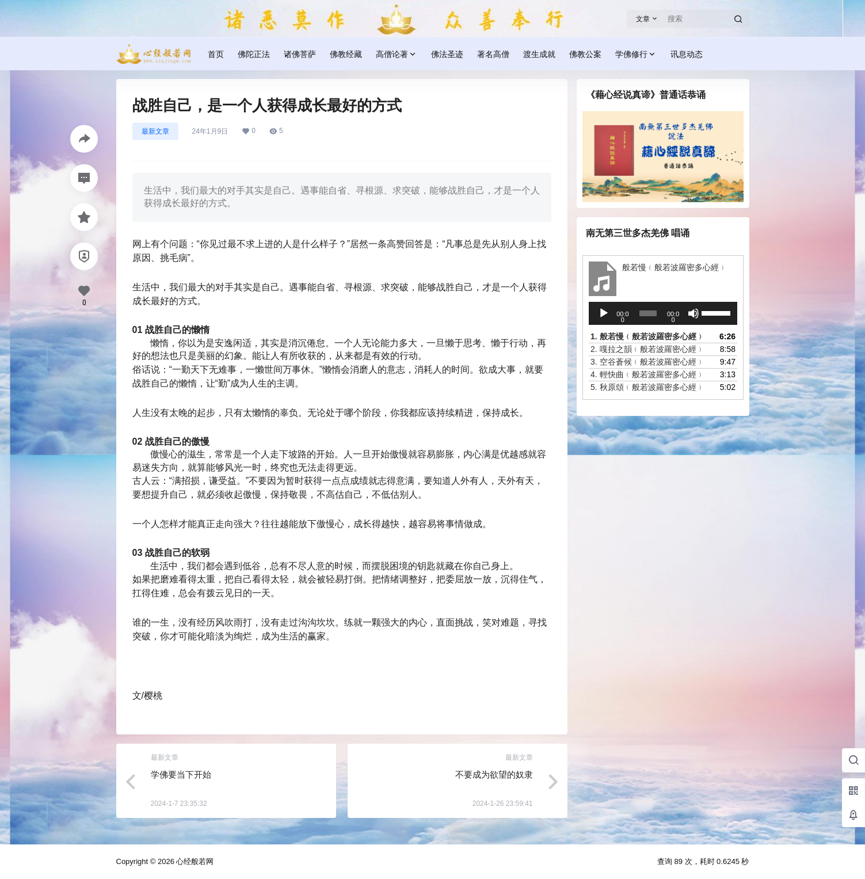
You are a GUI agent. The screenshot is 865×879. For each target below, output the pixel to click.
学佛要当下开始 (181, 774)
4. (647, 374)
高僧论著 (396, 54)
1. (647, 336)
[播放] (603, 313)
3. (647, 361)
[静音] (693, 313)
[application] (663, 313)
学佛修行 (636, 54)
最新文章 (155, 131)
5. (647, 387)
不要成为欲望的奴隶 (494, 774)
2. (647, 349)
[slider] (647, 313)
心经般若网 (194, 861)
